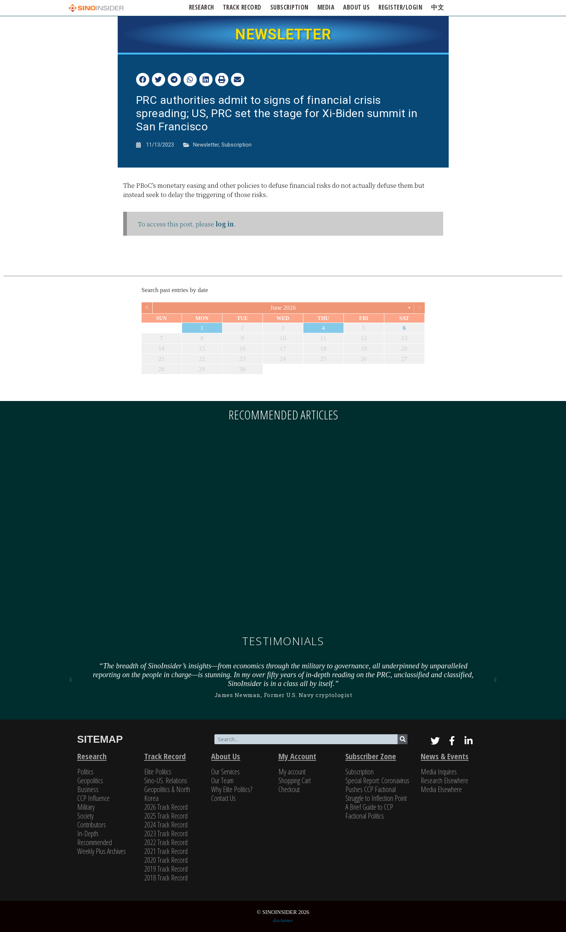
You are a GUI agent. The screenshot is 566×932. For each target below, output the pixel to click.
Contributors (91, 825)
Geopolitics (90, 780)
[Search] (402, 739)
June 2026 (283, 307)
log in (225, 223)
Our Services (225, 772)
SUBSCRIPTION (289, 7)
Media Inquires (439, 772)
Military (86, 807)
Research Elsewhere (444, 780)
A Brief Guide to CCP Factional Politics (369, 811)
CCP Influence (93, 798)
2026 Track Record (166, 807)
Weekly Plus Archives (101, 851)
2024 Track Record (166, 825)
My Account (297, 756)
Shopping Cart (294, 780)
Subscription (236, 144)
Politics (85, 772)
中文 (437, 7)
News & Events (445, 756)
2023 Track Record (166, 833)
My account (292, 772)
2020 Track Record (166, 860)
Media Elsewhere (441, 789)
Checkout (289, 789)
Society (85, 816)
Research (201, 7)
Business (88, 789)
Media (326, 7)
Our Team (222, 780)
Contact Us (223, 798)
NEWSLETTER (283, 34)
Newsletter (206, 144)
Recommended (94, 842)
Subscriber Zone (370, 756)
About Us (225, 756)
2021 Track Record (166, 851)
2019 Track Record (166, 869)
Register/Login (400, 7)
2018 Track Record (166, 878)
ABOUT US (356, 7)
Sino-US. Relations (165, 780)
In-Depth (87, 833)
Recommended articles (283, 414)
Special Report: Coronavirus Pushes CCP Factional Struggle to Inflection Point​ (377, 789)
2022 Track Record (166, 842)
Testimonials (283, 640)
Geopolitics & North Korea (167, 793)
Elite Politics (157, 772)
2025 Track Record (166, 816)
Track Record (242, 7)
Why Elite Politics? (231, 789)
